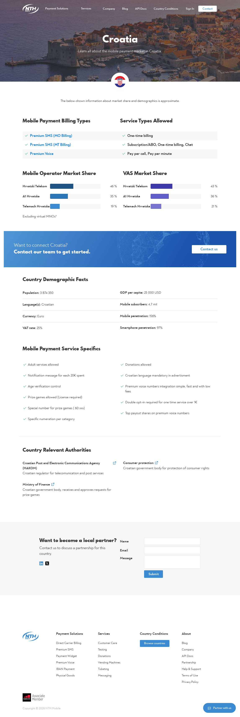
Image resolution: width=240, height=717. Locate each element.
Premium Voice (41, 154)
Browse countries (154, 643)
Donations (104, 656)
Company (188, 649)
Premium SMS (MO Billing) (51, 136)
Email (124, 550)
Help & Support (191, 669)
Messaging (104, 675)
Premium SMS (65, 649)
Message (126, 558)
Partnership (189, 662)
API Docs (187, 656)
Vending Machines (109, 662)
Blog (185, 643)
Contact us (209, 249)
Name (124, 541)
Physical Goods (65, 675)
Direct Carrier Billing (68, 643)
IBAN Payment (65, 669)
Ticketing (103, 669)
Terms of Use (190, 675)
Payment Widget (66, 656)
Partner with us (219, 708)
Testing (102, 649)
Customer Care (107, 643)
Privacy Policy (190, 682)
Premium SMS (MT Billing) (50, 145)
